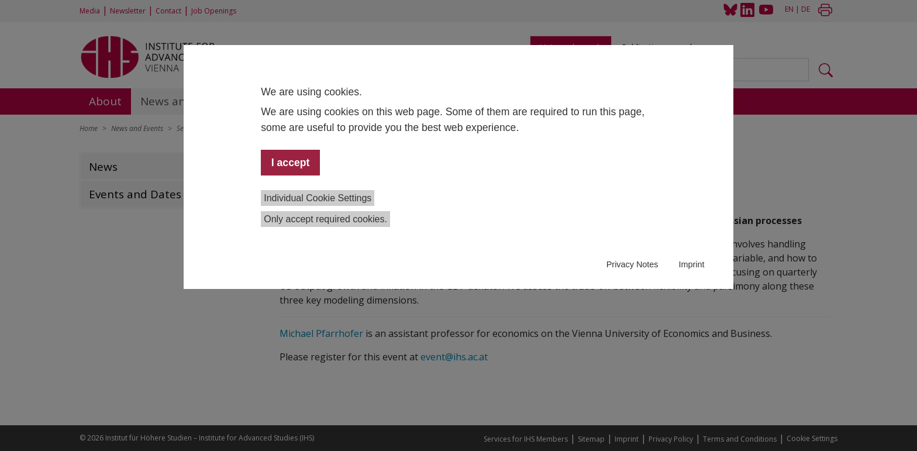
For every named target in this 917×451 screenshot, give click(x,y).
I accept (290, 162)
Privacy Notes (632, 264)
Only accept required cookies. (325, 219)
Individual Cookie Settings (317, 198)
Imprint (691, 264)
